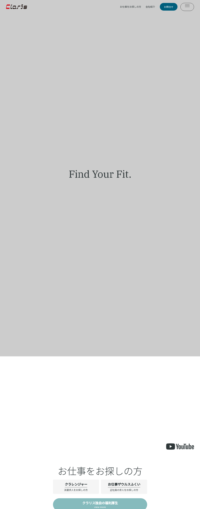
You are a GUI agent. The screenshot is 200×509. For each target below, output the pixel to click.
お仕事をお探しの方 (130, 6)
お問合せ (168, 7)
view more (100, 504)
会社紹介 (150, 6)
